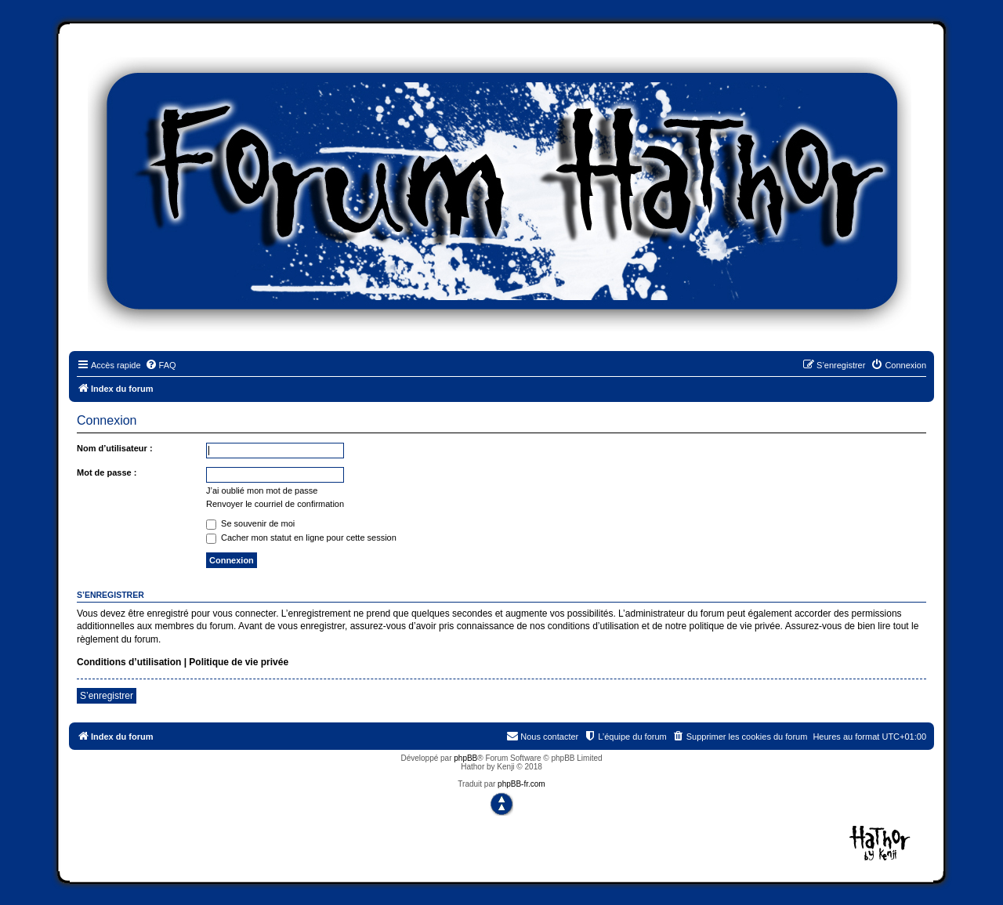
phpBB (465, 758)
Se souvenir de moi (250, 523)
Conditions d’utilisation (129, 662)
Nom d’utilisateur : (115, 448)
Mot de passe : (106, 472)
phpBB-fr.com (521, 784)
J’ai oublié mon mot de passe (261, 490)
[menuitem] (160, 365)
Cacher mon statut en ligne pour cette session (301, 537)
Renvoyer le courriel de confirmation (275, 504)
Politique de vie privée (238, 662)
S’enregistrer (106, 695)
